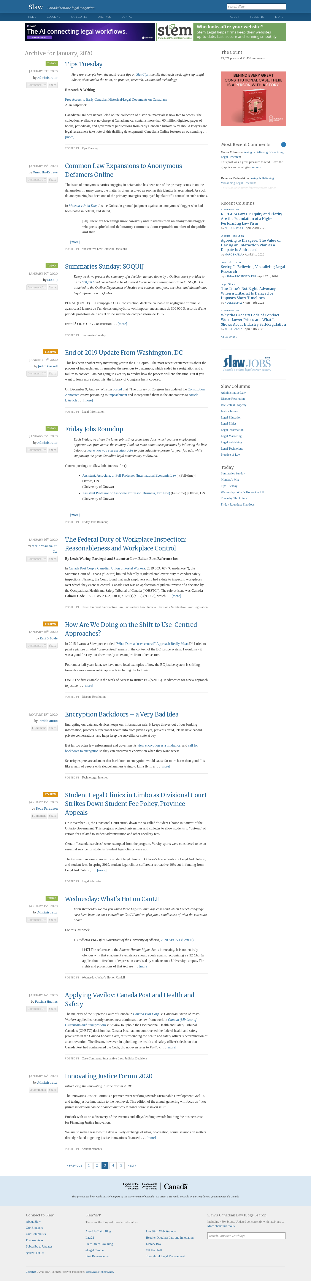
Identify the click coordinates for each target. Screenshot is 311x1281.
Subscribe (257, 17)
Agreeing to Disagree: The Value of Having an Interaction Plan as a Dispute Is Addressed (251, 245)
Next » (132, 1165)
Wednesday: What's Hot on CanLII (103, 977)
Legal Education (92, 881)
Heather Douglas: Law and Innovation (170, 1237)
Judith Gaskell (48, 366)
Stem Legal (91, 1271)
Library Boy (153, 1244)
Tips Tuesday (84, 64)
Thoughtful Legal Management (165, 1256)
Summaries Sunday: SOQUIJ (104, 266)
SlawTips (142, 74)
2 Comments (38, 1089)
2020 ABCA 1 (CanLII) (177, 940)
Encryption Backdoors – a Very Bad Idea (121, 714)
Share (52, 85)
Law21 (90, 1237)
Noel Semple (233, 302)
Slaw (36, 6)
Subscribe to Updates (39, 1246)
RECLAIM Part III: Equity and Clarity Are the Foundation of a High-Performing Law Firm (251, 218)
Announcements (92, 1149)
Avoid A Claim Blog (98, 1231)
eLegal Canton (95, 1250)
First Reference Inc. (98, 1256)
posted (117, 389)
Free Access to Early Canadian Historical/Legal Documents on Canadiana (116, 99)
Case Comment (91, 607)
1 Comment (39, 728)
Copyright (31, 1271)
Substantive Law (112, 607)
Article (73, 400)
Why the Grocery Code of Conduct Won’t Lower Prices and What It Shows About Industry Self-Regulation (253, 320)
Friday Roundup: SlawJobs (238, 504)
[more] (70, 137)
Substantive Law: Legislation (189, 607)
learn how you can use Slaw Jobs (110, 450)
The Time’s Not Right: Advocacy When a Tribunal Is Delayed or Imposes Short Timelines (248, 293)
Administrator (47, 78)
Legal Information (93, 411)
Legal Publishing (231, 442)
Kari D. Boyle (49, 638)
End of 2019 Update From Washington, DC (124, 352)
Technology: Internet (95, 777)
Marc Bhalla (234, 254)
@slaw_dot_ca (35, 1252)
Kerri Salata (233, 329)
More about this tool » (221, 1226)
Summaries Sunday (94, 335)
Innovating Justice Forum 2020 (108, 1076)
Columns (53, 17)
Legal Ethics (228, 284)
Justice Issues (229, 411)
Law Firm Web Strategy (161, 1231)
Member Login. (106, 1271)
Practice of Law (230, 209)
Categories (79, 17)
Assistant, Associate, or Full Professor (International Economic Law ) (130, 475)
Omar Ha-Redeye (45, 172)
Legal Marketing (231, 436)
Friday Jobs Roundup (94, 429)
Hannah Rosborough (240, 276)
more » (256, 167)
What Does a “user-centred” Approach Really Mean (153, 643)
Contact (128, 17)
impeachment (117, 395)
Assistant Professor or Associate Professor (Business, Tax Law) (126, 493)
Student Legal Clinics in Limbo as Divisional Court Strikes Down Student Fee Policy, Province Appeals (136, 803)
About (234, 17)
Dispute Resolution (94, 696)
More (279, 17)
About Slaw (33, 1221)
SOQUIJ (52, 280)
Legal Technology (232, 448)
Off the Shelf (154, 1250)
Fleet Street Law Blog (99, 1244)
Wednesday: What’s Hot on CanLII (112, 899)
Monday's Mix (230, 479)
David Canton (48, 721)
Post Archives (34, 1240)
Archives (104, 17)
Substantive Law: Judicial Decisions (104, 248)
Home (32, 17)
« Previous (74, 1165)
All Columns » (229, 336)
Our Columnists (36, 1234)
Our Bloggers (34, 1227)
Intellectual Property (233, 405)
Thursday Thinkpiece (234, 498)
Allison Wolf (234, 228)
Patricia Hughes (46, 1002)
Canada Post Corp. (146, 1014)
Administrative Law (233, 392)
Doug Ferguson (47, 808)
